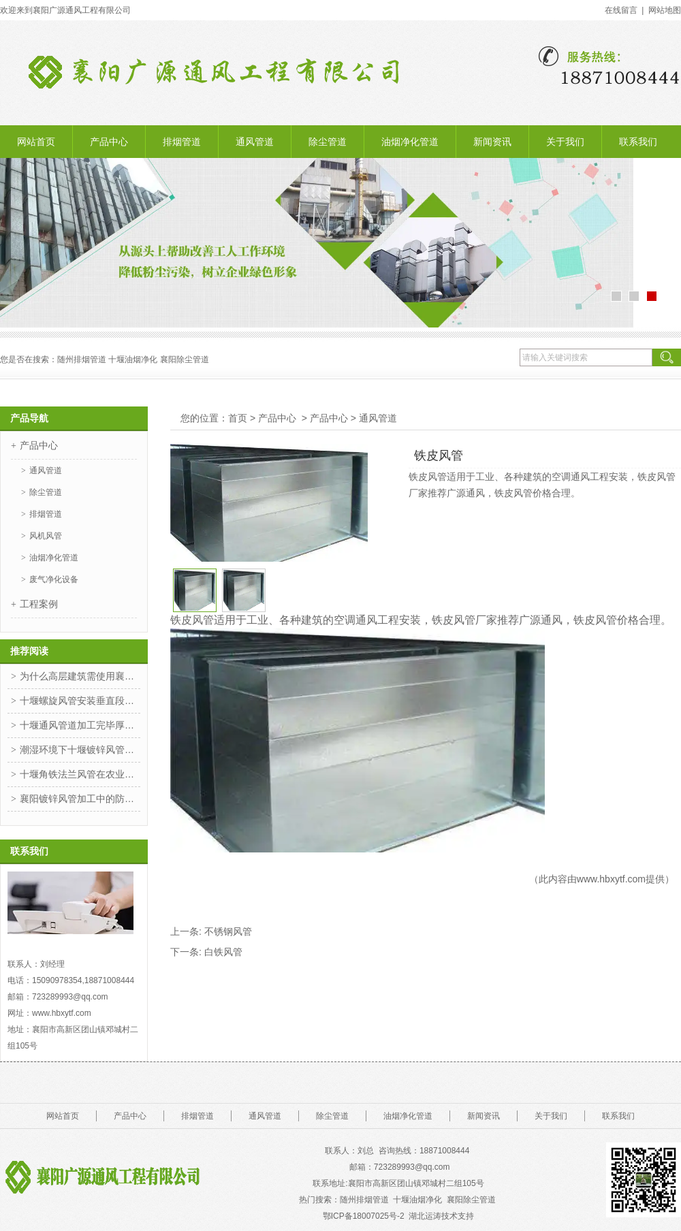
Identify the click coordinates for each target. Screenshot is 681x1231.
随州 (65, 359)
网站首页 (36, 141)
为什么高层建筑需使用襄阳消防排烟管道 (80, 676)
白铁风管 (223, 951)
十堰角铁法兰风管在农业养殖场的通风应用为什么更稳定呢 (80, 774)
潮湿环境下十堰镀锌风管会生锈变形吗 (80, 749)
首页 (237, 418)
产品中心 (109, 141)
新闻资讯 (492, 141)
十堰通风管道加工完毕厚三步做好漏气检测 (80, 725)
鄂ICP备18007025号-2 (364, 1216)
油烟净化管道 (410, 141)
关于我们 (565, 141)
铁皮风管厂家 (464, 620)
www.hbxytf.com (611, 879)
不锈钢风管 (228, 931)
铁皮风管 (192, 620)
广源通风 (541, 620)
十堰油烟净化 (132, 359)
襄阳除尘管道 (472, 1199)
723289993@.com (412, 1167)
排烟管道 (182, 141)
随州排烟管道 (364, 1199)
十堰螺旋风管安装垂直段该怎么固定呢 (80, 700)
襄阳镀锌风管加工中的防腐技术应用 (80, 798)
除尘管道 (327, 141)
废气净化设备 (53, 579)
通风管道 (255, 141)
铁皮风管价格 (606, 620)
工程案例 (39, 603)
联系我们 (638, 141)
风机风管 (45, 536)
